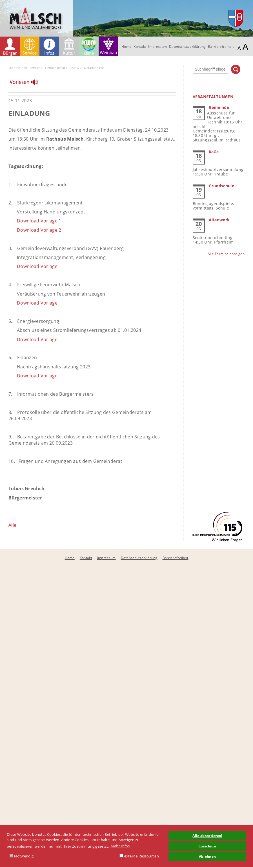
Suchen (235, 69)
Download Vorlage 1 (39, 221)
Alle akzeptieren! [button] (207, 835)
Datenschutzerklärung (187, 46)
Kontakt (140, 46)
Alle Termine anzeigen (226, 253)
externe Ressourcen (139, 856)
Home (126, 46)
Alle (12, 525)
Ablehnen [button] (207, 856)
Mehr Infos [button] (120, 845)
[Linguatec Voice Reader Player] (27, 83)
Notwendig (22, 856)
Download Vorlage (37, 266)
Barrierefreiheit (221, 46)
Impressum (157, 46)
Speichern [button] (207, 846)
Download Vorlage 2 (39, 230)
